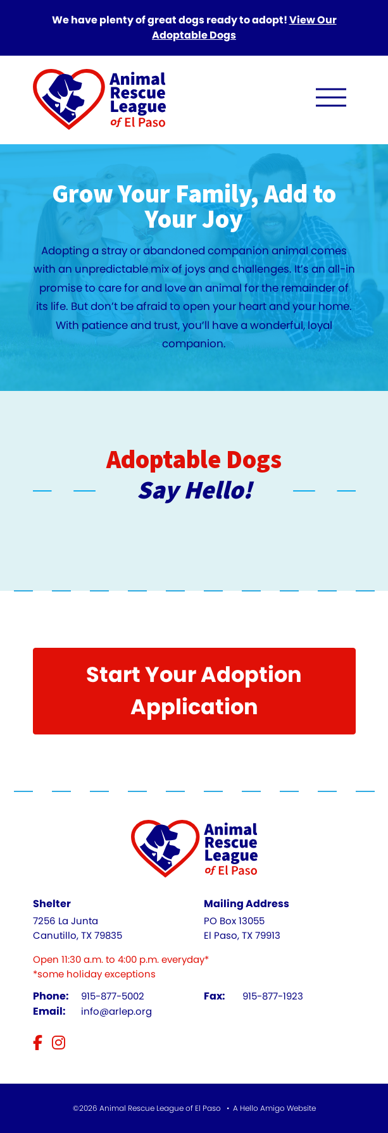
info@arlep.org (116, 1011)
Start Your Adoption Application (194, 690)
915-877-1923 (272, 996)
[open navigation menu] (331, 100)
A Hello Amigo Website (274, 1108)
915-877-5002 (112, 996)
